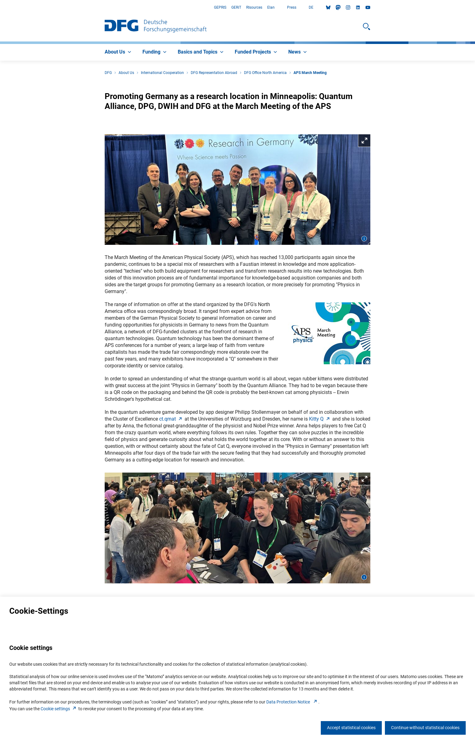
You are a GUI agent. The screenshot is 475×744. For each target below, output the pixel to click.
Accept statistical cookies (351, 727)
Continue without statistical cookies (425, 727)
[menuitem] (119, 52)
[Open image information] (364, 238)
